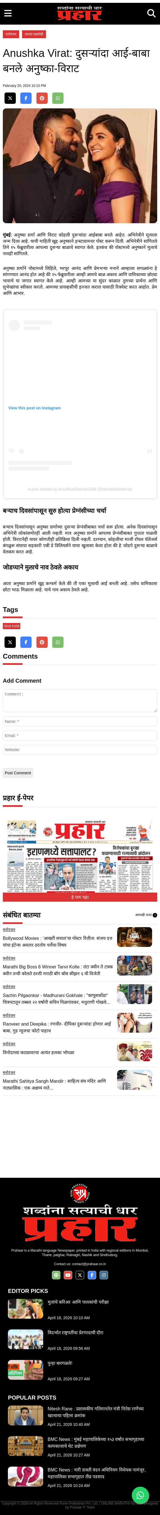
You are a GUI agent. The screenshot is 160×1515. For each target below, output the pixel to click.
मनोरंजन (11, 34)
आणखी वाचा (146, 915)
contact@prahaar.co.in (89, 1264)
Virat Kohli (11, 626)
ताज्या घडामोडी (34, 34)
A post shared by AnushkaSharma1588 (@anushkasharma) (80, 489)
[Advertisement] (80, 1135)
